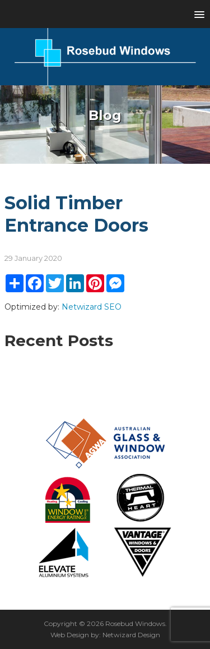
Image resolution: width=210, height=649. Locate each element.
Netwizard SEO (92, 307)
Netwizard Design (131, 634)
